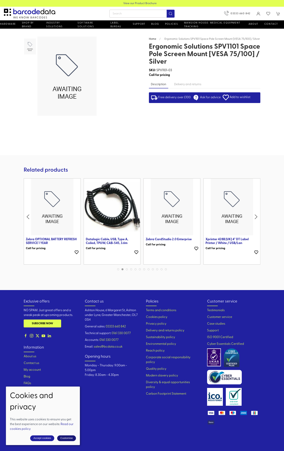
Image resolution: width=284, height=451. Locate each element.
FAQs (27, 383)
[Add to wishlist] (76, 252)
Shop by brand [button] (28, 25)
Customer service (219, 317)
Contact (271, 24)
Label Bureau (115, 25)
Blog (155, 24)
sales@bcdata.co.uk (108, 346)
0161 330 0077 (121, 333)
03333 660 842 (237, 13)
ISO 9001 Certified (220, 337)
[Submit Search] (171, 14)
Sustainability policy (160, 337)
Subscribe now (42, 323)
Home (152, 39)
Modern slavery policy (162, 375)
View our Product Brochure (142, 3)
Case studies (216, 323)
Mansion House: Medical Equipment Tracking (212, 25)
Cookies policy (156, 317)
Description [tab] (158, 84)
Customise (66, 438)
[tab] (118, 269)
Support (213, 330)
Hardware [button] (8, 24)
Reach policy (155, 350)
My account (32, 370)
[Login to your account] (258, 14)
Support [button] (139, 24)
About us (30, 356)
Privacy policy (156, 323)
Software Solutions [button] (86, 25)
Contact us (31, 363)
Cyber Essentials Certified (225, 344)
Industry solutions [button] (54, 25)
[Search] (142, 14)
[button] (268, 14)
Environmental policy (161, 344)
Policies (171, 24)
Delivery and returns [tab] (187, 84)
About (253, 24)
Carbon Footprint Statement (166, 393)
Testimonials (216, 310)
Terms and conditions (161, 310)
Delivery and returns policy (165, 330)
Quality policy (156, 369)
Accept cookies (42, 438)
